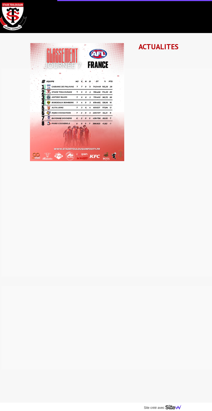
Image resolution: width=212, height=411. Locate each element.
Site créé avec (163, 408)
